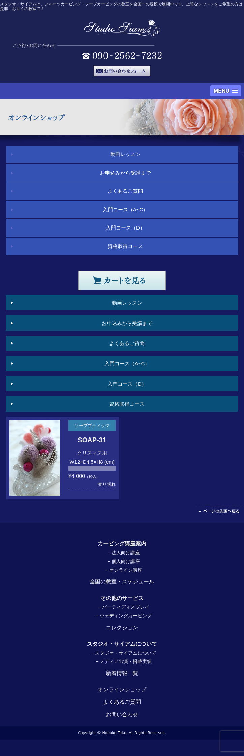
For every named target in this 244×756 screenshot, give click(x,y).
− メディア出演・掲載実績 (124, 661)
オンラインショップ (122, 689)
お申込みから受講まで (125, 173)
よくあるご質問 (125, 191)
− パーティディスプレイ (123, 607)
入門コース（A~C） (125, 209)
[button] (225, 90)
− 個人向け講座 (124, 561)
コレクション (122, 627)
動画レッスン (125, 154)
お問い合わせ (122, 714)
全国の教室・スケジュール (122, 581)
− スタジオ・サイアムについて (123, 653)
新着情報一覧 (122, 673)
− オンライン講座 (123, 570)
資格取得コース (125, 246)
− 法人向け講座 (124, 552)
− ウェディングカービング (124, 615)
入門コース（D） (125, 228)
